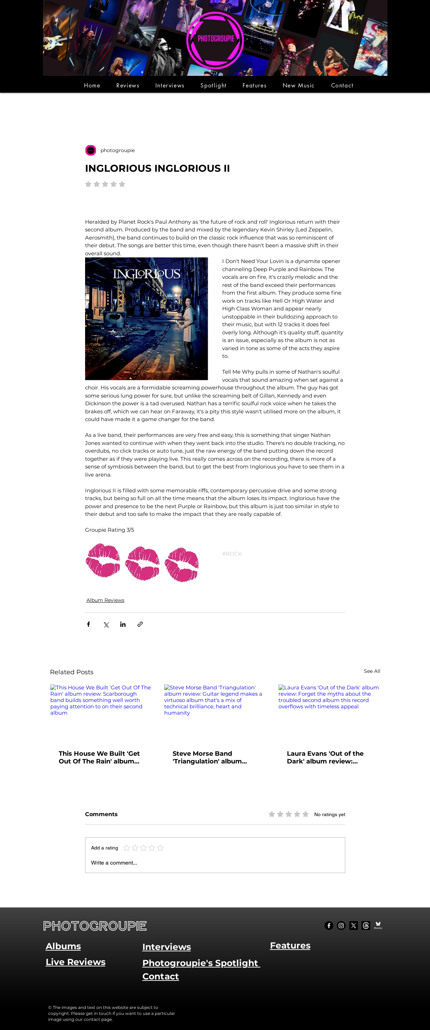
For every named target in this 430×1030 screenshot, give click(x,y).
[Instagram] (341, 925)
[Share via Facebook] (88, 624)
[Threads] (365, 925)
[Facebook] (329, 925)
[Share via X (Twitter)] (105, 624)
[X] (353, 925)
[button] (128, 85)
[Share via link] (140, 624)
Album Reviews (105, 600)
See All (372, 671)
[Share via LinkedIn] (123, 624)
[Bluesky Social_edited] (378, 925)
